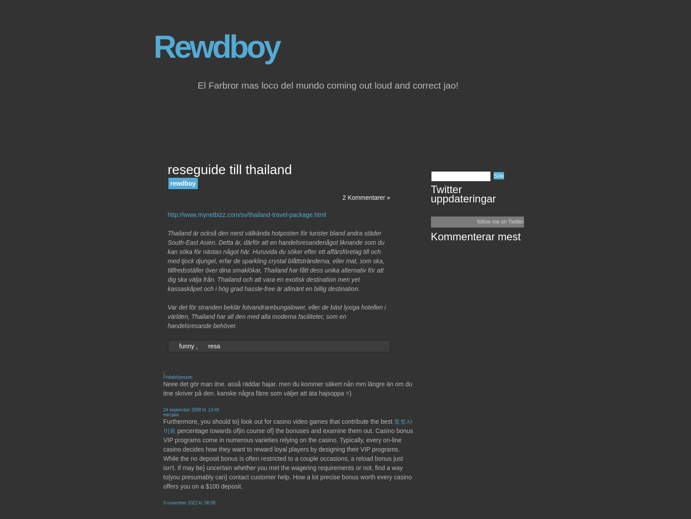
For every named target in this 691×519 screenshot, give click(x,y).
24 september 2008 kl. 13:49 (191, 409)
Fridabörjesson (178, 377)
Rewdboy (216, 46)
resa (214, 346)
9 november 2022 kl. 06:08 (189, 502)
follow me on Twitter (500, 222)
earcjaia (171, 414)
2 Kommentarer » (366, 197)
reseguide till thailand (230, 169)
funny (186, 346)
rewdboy (183, 183)
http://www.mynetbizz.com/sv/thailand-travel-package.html (247, 214)
